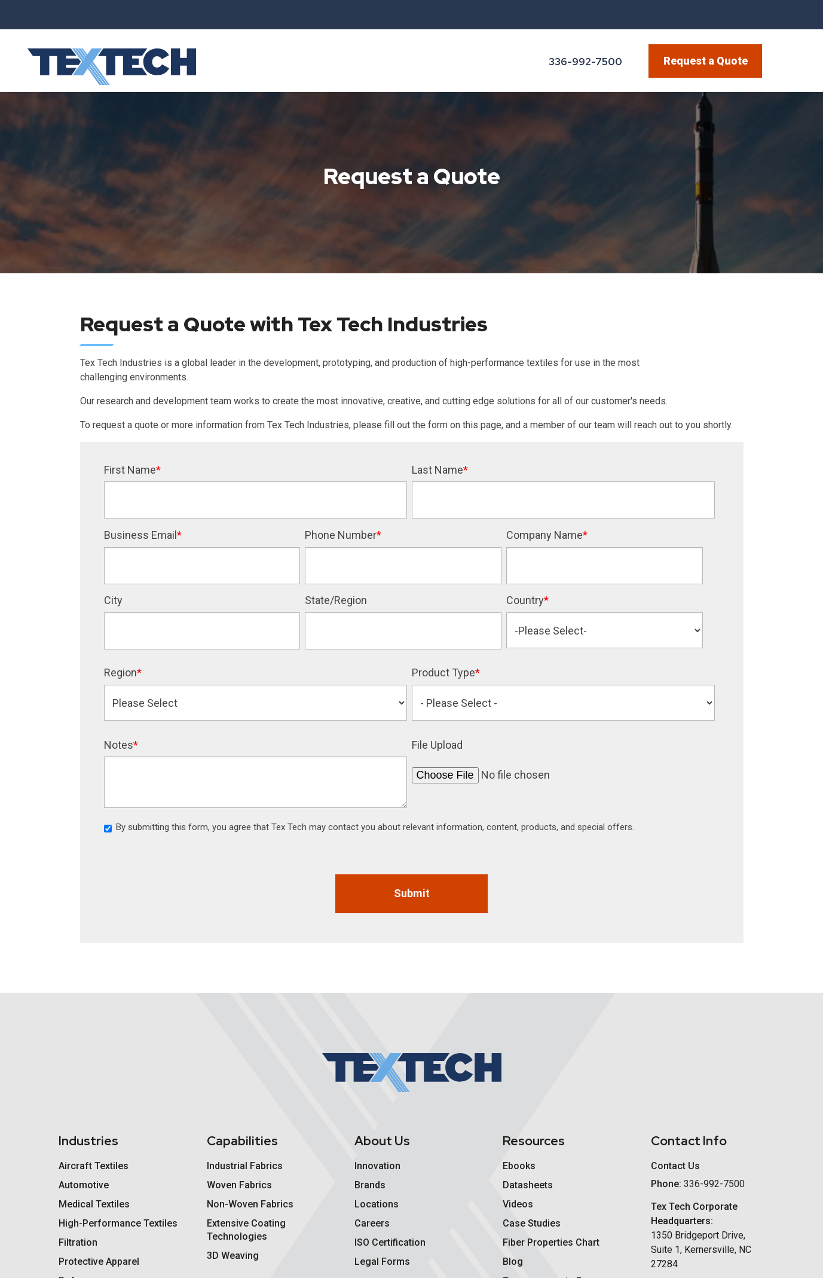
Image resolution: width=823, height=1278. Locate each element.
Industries (88, 1141)
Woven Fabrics (239, 1185)
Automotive (84, 1185)
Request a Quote (705, 60)
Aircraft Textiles (94, 1166)
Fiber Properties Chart (551, 1242)
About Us (382, 1141)
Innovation (377, 1166)
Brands (370, 1185)
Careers (372, 1223)
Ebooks (519, 1166)
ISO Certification (390, 1242)
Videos (518, 1204)
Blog (513, 1261)
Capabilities (242, 1141)
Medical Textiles (94, 1204)
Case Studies (532, 1223)
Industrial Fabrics (245, 1166)
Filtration (78, 1242)
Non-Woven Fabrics (250, 1204)
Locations (376, 1204)
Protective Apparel (99, 1261)
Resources (534, 1141)
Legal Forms (382, 1261)
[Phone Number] (579, 62)
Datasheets (528, 1185)
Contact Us (675, 1166)
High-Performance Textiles (118, 1223)
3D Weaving (233, 1255)
